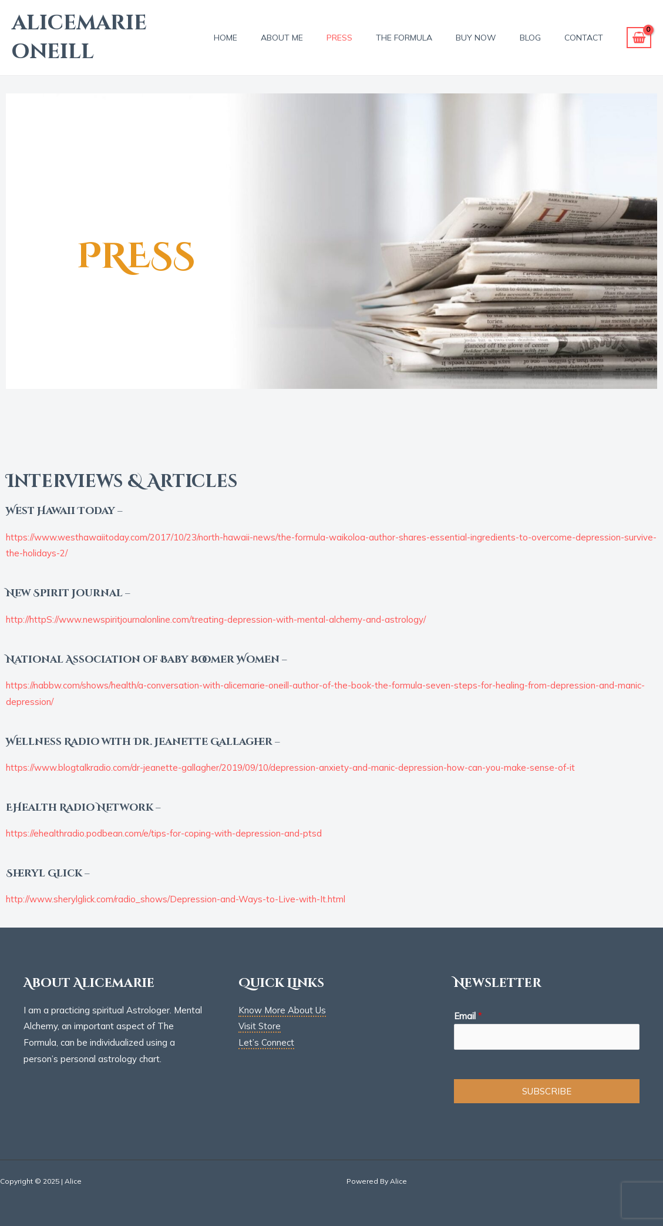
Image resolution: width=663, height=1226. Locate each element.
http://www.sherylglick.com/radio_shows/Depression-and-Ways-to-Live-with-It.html (175, 899)
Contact (583, 37)
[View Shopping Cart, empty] (639, 38)
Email (468, 1016)
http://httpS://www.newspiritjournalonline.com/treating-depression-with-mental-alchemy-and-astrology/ (215, 619)
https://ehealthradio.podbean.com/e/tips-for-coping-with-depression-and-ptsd (164, 833)
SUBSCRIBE (546, 1091)
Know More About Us (282, 1010)
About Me (282, 37)
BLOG (530, 37)
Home (225, 37)
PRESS (339, 37)
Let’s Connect (266, 1042)
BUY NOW (476, 37)
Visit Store (259, 1026)
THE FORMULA (404, 37)
